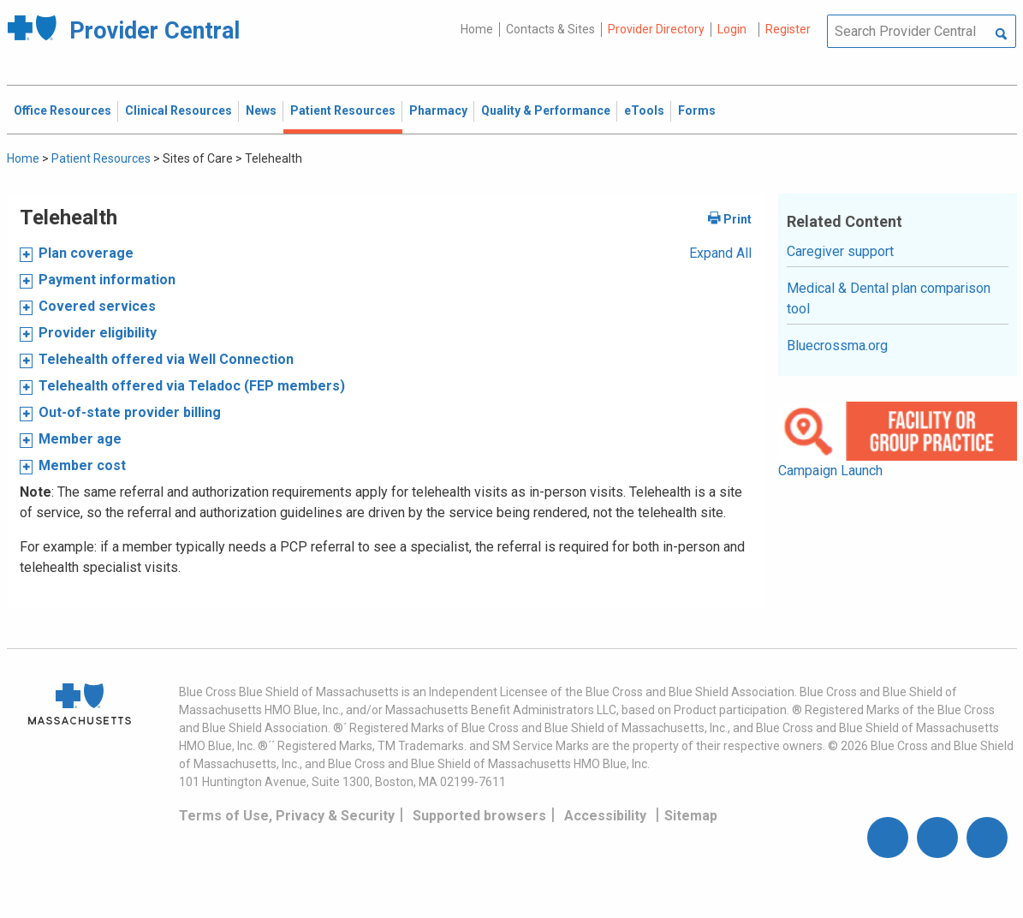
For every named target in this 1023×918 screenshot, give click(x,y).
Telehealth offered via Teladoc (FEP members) (192, 386)
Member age (80, 439)
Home (477, 29)
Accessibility (605, 816)
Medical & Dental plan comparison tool (888, 298)
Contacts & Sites (550, 29)
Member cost (82, 465)
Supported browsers (479, 816)
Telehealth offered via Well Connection (166, 359)
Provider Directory (656, 29)
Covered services (97, 306)
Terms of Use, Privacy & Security (287, 816)
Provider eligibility (98, 333)
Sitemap (690, 816)
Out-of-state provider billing (130, 412)
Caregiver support (840, 251)
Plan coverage (86, 253)
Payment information (107, 279)
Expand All (720, 253)
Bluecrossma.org (837, 345)
